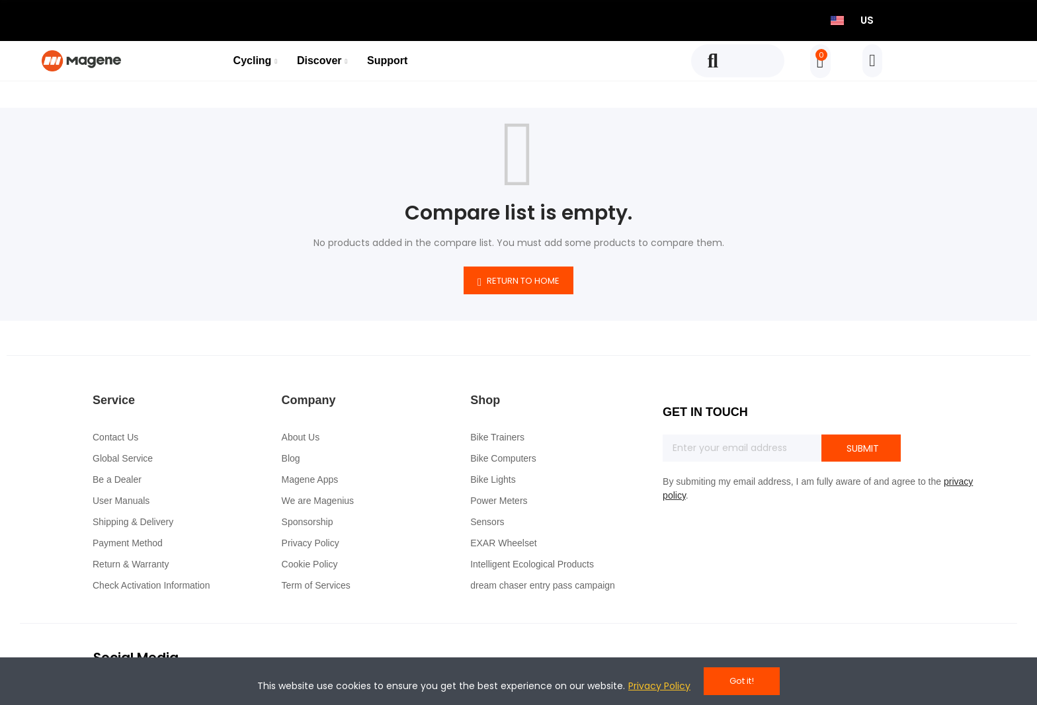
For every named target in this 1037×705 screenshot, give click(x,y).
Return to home (518, 281)
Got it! (741, 681)
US (867, 20)
